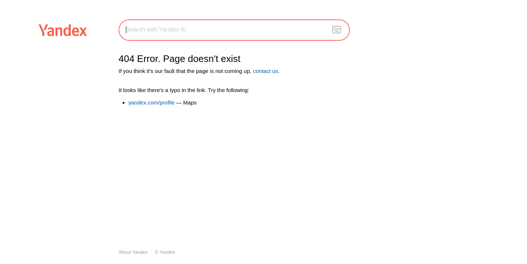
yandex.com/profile (151, 102)
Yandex (167, 252)
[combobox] (234, 30)
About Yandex (133, 252)
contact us (265, 71)
